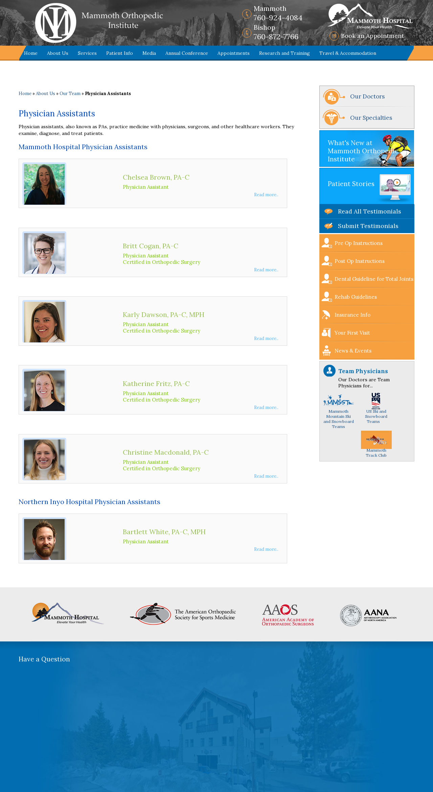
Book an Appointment (372, 36)
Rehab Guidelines (356, 297)
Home (31, 53)
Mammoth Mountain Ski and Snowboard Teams (338, 413)
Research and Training (284, 53)
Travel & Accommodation (347, 53)
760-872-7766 (276, 32)
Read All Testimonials (369, 211)
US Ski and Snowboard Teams (376, 411)
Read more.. (266, 195)
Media (149, 53)
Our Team (70, 93)
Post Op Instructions (360, 261)
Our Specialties (371, 117)
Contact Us (37, 68)
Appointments (234, 53)
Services (87, 53)
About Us (57, 53)
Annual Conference (186, 53)
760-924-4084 (278, 13)
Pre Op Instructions (359, 243)
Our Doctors (367, 96)
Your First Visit (352, 333)
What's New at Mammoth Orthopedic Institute (363, 151)
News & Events (353, 350)
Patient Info (119, 53)
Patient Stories (351, 184)
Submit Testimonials (368, 226)
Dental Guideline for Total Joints (374, 279)
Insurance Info (352, 315)
